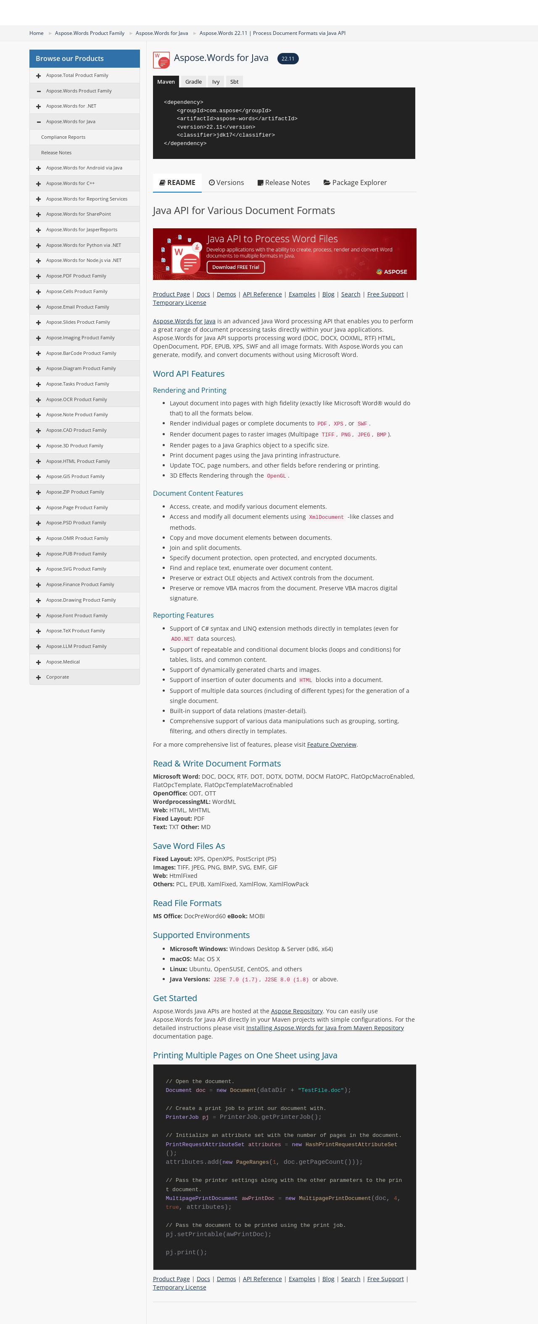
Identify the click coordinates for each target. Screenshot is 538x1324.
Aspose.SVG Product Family (76, 569)
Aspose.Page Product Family (77, 507)
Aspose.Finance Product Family (80, 584)
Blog (328, 294)
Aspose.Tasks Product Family (77, 384)
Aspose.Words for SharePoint (78, 214)
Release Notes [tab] (284, 182)
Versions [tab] (226, 182)
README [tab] (177, 182)
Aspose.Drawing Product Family (81, 600)
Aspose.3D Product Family (74, 445)
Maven (166, 81)
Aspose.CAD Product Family (76, 430)
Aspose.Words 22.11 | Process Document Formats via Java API (272, 33)
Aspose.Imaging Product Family (80, 337)
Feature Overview (331, 744)
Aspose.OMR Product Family (77, 538)
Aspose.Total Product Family (77, 75)
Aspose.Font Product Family (77, 615)
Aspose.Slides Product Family (78, 322)
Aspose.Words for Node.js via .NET (83, 260)
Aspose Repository (297, 1011)
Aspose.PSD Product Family (76, 522)
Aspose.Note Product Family (77, 414)
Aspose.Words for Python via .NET (83, 245)
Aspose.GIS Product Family (75, 476)
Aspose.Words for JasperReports (81, 229)
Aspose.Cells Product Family (77, 291)
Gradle (193, 81)
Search (351, 294)
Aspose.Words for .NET (71, 106)
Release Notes (56, 152)
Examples (302, 294)
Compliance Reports (63, 137)
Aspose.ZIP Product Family (75, 492)
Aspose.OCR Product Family (76, 399)
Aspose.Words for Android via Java (84, 167)
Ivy (216, 81)
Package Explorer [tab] (355, 182)
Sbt (234, 81)
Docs (203, 294)
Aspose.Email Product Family (77, 307)
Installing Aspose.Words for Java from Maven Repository (325, 1028)
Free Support (385, 294)
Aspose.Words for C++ (70, 183)
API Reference (262, 294)
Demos (226, 294)
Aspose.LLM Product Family (76, 646)
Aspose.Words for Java (162, 33)
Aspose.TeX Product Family (75, 630)
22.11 (288, 58)
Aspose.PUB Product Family (76, 553)
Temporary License (179, 303)
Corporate (57, 677)
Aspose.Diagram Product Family (81, 368)
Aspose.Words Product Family (89, 33)
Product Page (171, 294)
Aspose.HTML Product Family (78, 461)
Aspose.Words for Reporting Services (86, 199)
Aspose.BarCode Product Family (81, 353)
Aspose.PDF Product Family (76, 275)
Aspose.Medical (63, 661)
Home (36, 33)
